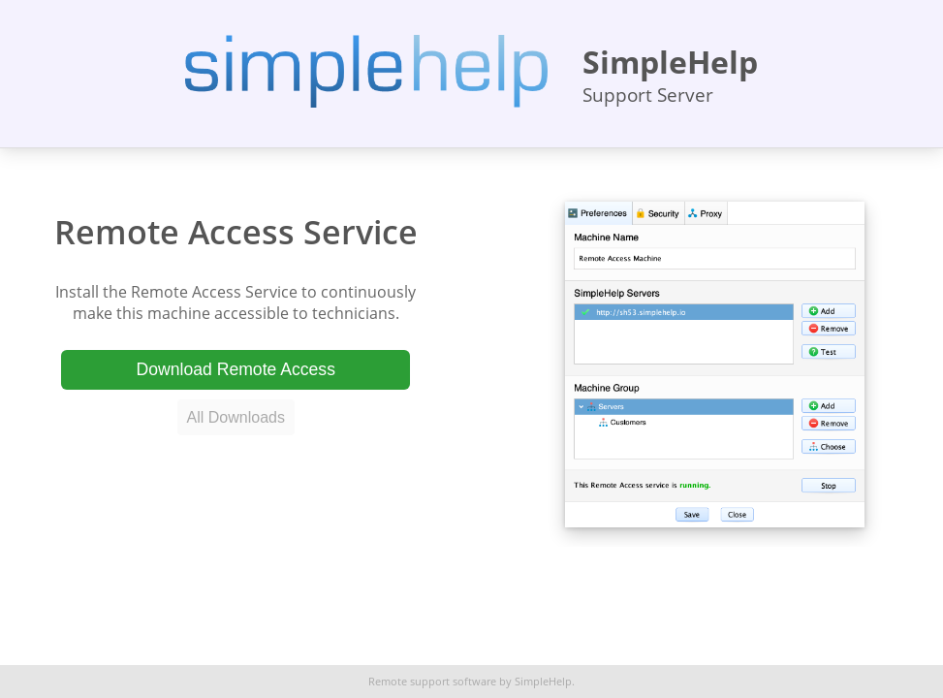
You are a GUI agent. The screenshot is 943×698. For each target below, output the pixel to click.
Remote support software (432, 681)
